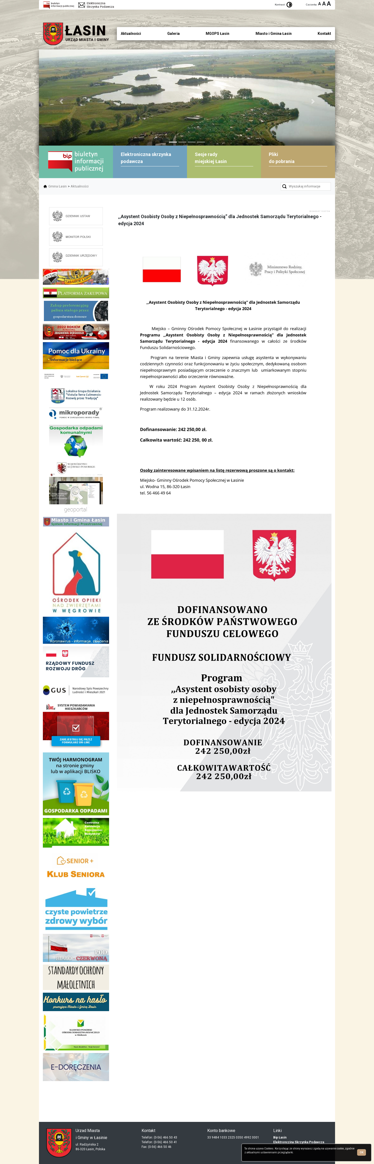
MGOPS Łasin (217, 33)
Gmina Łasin (57, 186)
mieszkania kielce (76, 1107)
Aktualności (80, 186)
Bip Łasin (279, 1137)
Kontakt (324, 33)
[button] (61, 101)
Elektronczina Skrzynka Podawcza (298, 1142)
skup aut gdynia (99, 1095)
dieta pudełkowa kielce (76, 1098)
